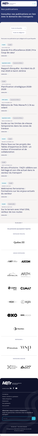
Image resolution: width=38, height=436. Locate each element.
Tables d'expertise (7, 398)
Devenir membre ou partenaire (10, 396)
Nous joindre (5, 405)
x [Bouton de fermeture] (0, 435)
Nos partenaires (6, 403)
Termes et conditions (19, 430)
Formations (5, 394)
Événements (5, 401)
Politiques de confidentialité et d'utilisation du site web (19, 429)
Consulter (4, 55)
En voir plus (19, 222)
